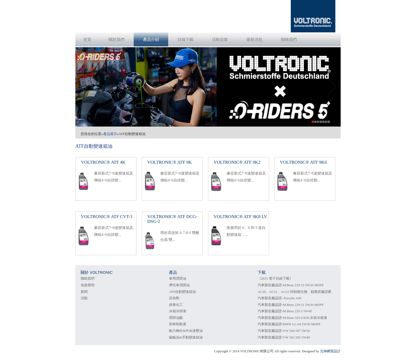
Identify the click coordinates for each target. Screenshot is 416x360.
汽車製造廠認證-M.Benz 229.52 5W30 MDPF (291, 285)
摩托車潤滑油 (179, 285)
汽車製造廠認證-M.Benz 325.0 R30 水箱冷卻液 (292, 318)
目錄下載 (185, 39)
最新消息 (254, 39)
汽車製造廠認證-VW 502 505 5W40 (284, 337)
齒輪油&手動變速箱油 (186, 337)
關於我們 (116, 39)
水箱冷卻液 (177, 311)
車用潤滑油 (177, 278)
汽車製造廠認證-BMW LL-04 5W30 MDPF (289, 324)
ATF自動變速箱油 (182, 292)
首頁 (87, 39)
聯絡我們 (289, 39)
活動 (84, 298)
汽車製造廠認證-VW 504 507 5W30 (284, 331)
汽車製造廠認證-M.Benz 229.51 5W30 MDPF (291, 305)
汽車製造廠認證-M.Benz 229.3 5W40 (285, 311)
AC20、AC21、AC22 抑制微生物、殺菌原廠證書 (294, 292)
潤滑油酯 (176, 318)
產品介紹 (151, 39)
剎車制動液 (177, 324)
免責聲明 (87, 285)
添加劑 (174, 298)
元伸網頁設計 (330, 351)
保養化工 (176, 305)
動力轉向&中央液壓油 (186, 331)
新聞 (84, 292)
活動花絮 (220, 39)
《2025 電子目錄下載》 (275, 278)
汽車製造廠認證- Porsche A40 (279, 298)
